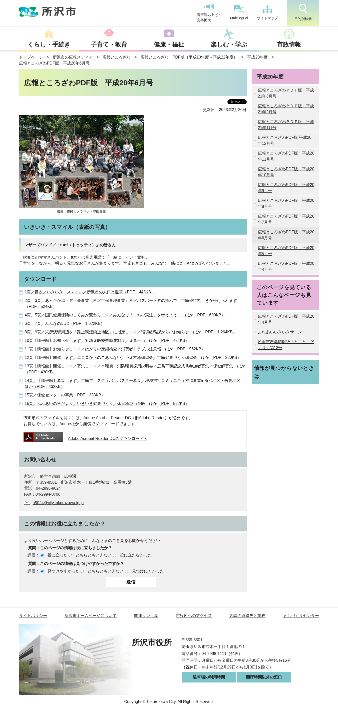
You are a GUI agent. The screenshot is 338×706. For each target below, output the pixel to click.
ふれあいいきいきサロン (280, 332)
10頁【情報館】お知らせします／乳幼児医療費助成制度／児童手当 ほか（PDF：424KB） (107, 340)
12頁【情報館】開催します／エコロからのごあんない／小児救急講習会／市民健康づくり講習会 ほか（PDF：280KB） (133, 357)
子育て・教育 (109, 44)
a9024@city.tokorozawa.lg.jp (58, 503)
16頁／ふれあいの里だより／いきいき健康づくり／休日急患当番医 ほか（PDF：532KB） (107, 403)
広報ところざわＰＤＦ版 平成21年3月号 (286, 93)
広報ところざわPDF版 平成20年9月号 (286, 188)
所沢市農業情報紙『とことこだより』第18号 (286, 345)
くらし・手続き (49, 44)
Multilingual (239, 12)
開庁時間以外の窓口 (264, 677)
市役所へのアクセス (194, 615)
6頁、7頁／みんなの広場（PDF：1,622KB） (65, 323)
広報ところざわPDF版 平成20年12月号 (284, 140)
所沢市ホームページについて (91, 615)
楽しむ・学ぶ (229, 44)
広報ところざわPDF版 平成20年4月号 (286, 266)
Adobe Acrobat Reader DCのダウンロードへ (85, 438)
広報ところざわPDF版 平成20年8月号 (286, 203)
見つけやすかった (64, 571)
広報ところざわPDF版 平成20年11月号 (286, 156)
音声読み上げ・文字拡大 (209, 12)
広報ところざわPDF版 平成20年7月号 (286, 219)
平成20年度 (257, 57)
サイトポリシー (33, 615)
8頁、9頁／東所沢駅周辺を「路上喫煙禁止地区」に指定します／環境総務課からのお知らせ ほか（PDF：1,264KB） (131, 332)
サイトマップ (267, 13)
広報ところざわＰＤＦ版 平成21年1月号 (286, 125)
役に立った (58, 555)
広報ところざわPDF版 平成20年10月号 (286, 172)
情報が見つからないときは (284, 372)
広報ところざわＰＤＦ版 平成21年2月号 (286, 109)
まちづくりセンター (301, 615)
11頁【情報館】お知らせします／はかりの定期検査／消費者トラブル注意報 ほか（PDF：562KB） (115, 349)
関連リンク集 (146, 615)
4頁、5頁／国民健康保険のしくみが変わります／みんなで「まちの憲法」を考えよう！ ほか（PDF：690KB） (125, 315)
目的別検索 (303, 12)
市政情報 (289, 44)
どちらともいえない (94, 555)
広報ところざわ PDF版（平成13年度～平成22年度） (189, 57)
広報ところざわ (117, 57)
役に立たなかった (136, 555)
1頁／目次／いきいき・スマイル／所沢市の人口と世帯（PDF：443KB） (90, 292)
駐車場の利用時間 (209, 677)
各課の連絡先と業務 (247, 615)
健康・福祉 (169, 44)
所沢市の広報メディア (73, 57)
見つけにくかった (148, 571)
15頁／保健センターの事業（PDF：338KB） (65, 395)
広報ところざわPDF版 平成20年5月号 (286, 251)
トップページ (31, 57)
